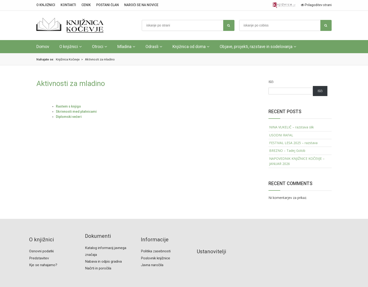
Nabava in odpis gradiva (103, 261)
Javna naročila (152, 265)
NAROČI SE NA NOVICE (141, 5)
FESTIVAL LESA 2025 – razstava (293, 143)
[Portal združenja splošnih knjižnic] (284, 5)
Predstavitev (39, 258)
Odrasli (152, 46)
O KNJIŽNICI (45, 5)
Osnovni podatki (41, 251)
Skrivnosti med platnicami (76, 111)
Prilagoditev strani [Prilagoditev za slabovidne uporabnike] (316, 5)
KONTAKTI (68, 5)
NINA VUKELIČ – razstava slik (291, 127)
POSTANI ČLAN (107, 5)
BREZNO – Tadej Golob (287, 150)
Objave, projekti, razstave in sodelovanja (256, 46)
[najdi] (228, 25)
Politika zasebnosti (156, 251)
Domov (42, 46)
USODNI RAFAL (281, 135)
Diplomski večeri (69, 117)
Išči (270, 81)
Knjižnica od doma (189, 46)
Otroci (97, 46)
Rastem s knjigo (68, 106)
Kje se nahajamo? (43, 265)
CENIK (86, 5)
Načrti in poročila (98, 268)
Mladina (124, 46)
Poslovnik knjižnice (155, 258)
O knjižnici (68, 46)
